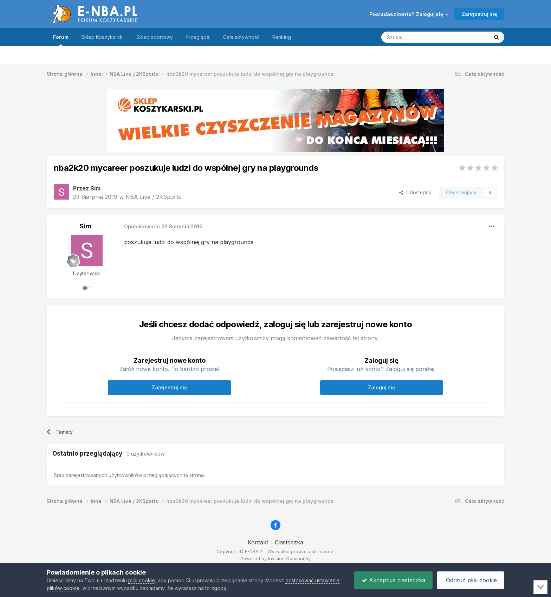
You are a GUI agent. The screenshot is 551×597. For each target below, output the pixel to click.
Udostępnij (415, 192)
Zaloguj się (381, 387)
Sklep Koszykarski (102, 37)
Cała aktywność (241, 37)
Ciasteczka (289, 542)
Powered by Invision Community (275, 558)
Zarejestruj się (479, 14)
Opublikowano (163, 226)
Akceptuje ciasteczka (393, 580)
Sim (95, 188)
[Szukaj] (417, 37)
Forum (61, 40)
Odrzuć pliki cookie (470, 580)
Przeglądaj (198, 37)
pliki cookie (141, 580)
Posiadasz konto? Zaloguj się (408, 14)
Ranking (281, 37)
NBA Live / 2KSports (153, 196)
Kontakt (258, 542)
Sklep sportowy (154, 37)
